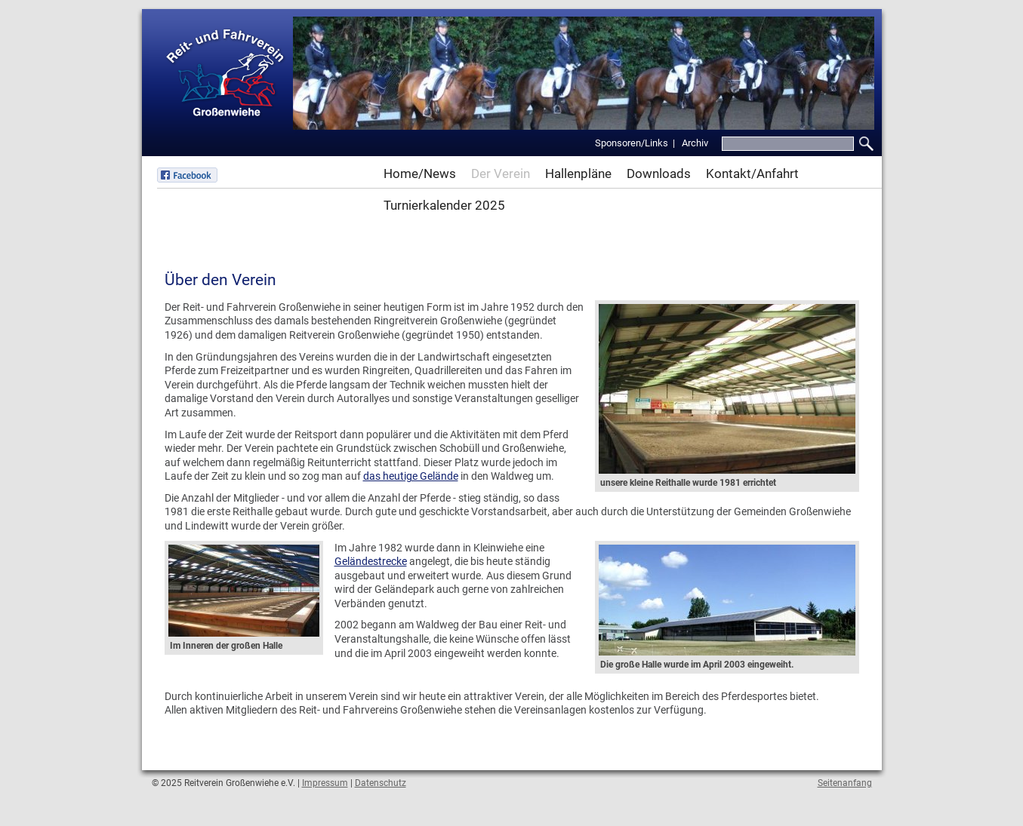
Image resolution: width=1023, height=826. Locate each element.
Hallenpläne (578, 173)
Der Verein (500, 173)
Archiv (695, 143)
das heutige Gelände (410, 476)
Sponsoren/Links (631, 143)
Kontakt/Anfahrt (752, 173)
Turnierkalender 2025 (444, 205)
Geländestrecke (370, 561)
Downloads (659, 173)
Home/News (420, 173)
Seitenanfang (845, 783)
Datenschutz (380, 783)
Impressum (325, 783)
